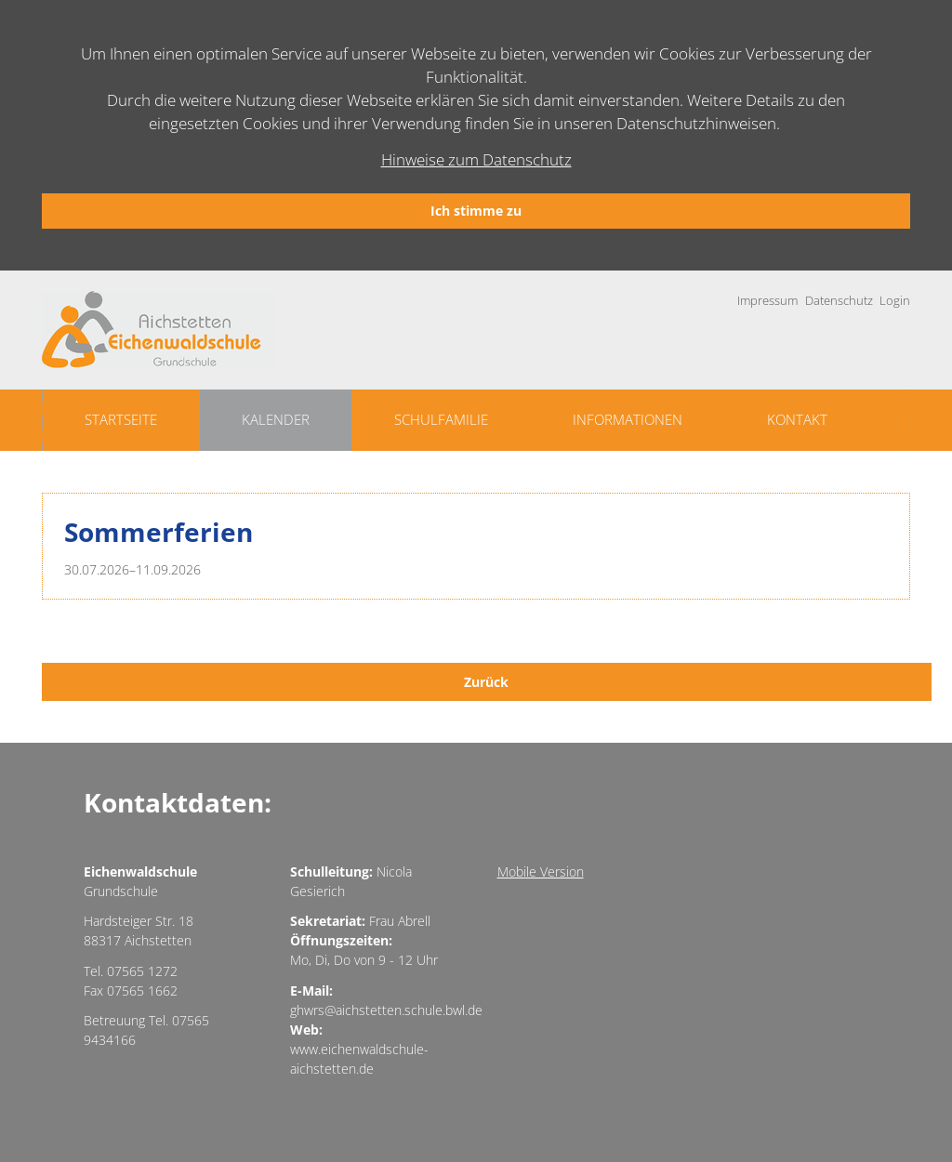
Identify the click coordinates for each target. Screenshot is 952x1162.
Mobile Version (540, 871)
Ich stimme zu (476, 210)
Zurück (486, 682)
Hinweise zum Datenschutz (476, 159)
